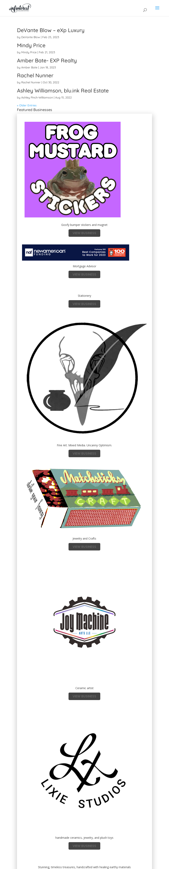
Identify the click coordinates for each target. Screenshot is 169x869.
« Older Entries (27, 105)
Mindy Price (31, 45)
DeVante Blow (30, 37)
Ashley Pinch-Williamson (37, 97)
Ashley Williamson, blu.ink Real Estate (63, 90)
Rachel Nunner (35, 75)
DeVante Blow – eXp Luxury (50, 30)
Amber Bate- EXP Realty (47, 60)
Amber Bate (29, 67)
